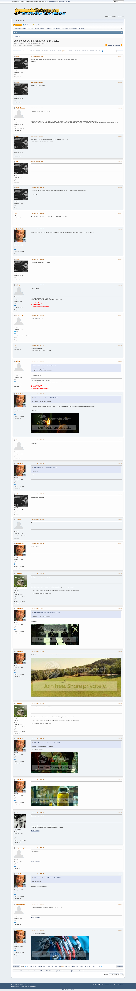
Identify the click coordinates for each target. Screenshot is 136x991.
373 (91, 51)
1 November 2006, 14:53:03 (37, 519)
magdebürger (21, 848)
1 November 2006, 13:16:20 (37, 463)
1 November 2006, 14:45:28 (37, 493)
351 (31, 51)
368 (77, 51)
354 (39, 51)
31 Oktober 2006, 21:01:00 (37, 161)
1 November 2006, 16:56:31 (37, 651)
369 (80, 51)
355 (42, 51)
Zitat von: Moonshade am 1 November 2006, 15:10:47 (46, 612)
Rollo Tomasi (20, 108)
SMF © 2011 (21, 984)
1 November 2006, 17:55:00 (37, 779)
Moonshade (20, 574)
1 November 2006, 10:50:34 (37, 213)
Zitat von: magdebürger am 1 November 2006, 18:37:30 (47, 877)
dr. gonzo (19, 315)
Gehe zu (106, 974)
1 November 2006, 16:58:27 (37, 703)
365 (70, 51)
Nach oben (16, 966)
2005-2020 (72, 989)
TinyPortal (95, 984)
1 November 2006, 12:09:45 (37, 259)
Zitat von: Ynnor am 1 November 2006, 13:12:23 (45, 467)
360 (55, 51)
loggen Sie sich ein (50, 1)
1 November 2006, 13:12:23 (37, 439)
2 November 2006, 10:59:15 (37, 930)
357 (47, 51)
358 (50, 51)
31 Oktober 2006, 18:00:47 (37, 107)
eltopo (18, 56)
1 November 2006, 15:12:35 (37, 608)
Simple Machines (28, 984)
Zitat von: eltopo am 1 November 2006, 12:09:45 (45, 397)
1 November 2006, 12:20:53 (37, 284)
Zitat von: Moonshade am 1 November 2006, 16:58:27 (46, 742)
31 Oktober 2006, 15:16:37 (37, 56)
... (29, 51)
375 (96, 51)
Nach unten (16, 51)
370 (83, 51)
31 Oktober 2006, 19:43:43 (37, 136)
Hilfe (100, 984)
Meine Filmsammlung (36, 861)
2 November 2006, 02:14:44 (37, 904)
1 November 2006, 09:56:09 (37, 187)
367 (75, 51)
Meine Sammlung (35, 830)
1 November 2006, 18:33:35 (37, 812)
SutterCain (20, 229)
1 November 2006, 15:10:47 (37, 573)
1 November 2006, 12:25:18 (37, 361)
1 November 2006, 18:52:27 (37, 873)
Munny (18, 519)
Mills (17, 813)
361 (58, 51)
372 (88, 51)
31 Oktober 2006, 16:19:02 (37, 82)
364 (67, 51)
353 (37, 51)
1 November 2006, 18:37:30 (37, 847)
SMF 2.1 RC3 (14, 984)
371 (85, 51)
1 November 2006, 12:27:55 (37, 393)
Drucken (120, 51)
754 (100, 51)
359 (52, 51)
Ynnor (18, 440)
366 (72, 51)
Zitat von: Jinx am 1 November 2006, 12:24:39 (44, 365)
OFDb (18, 36)
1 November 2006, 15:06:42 (37, 543)
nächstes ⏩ (118, 45)
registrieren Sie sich (64, 1)
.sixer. (18, 285)
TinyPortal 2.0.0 (65, 989)
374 (93, 51)
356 (45, 51)
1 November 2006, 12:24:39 (37, 345)
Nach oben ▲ (121, 984)
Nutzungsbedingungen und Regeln (109, 984)
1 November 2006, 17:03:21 (37, 738)
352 (34, 51)
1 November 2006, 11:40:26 (37, 229)
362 (60, 51)
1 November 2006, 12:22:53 (37, 315)
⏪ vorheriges (109, 45)
